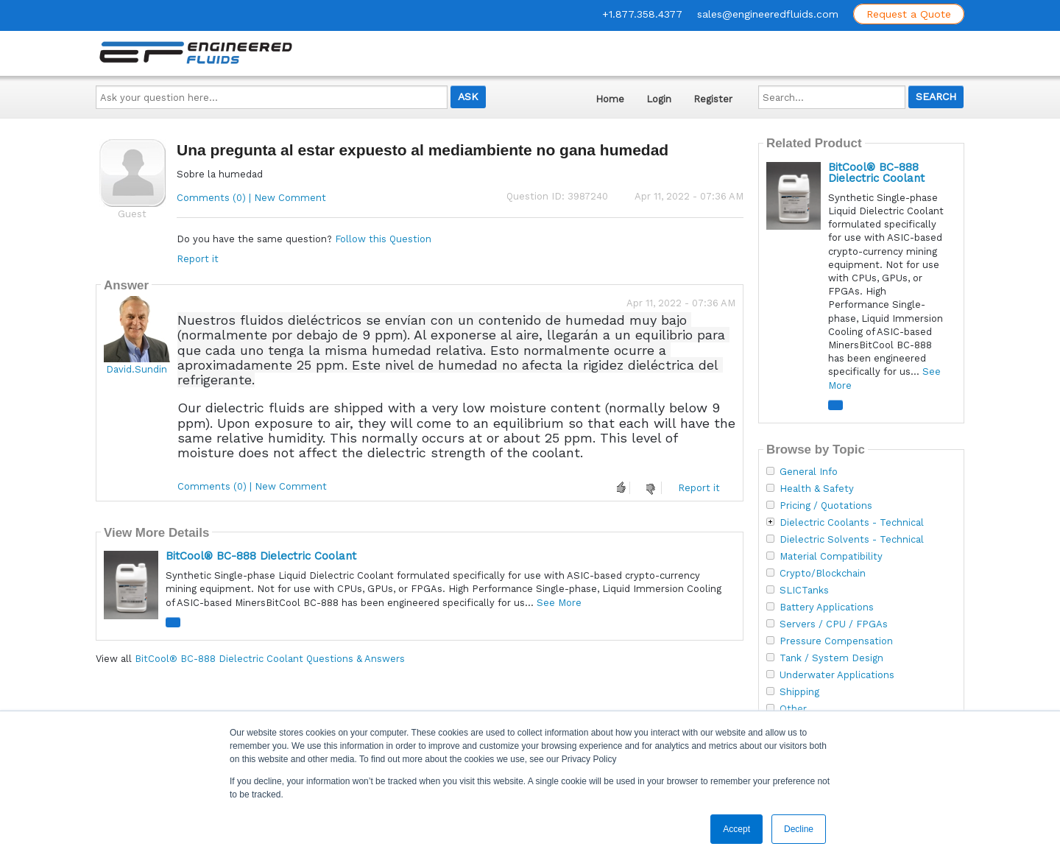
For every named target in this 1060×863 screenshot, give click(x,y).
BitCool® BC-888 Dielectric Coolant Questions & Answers (270, 658)
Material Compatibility (831, 557)
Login (658, 99)
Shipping (799, 692)
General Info (809, 472)
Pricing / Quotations (826, 506)
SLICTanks (804, 590)
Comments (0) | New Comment (251, 197)
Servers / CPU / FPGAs (834, 624)
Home (610, 99)
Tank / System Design (831, 658)
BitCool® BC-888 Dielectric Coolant (261, 556)
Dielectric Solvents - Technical (852, 540)
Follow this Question (383, 238)
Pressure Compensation (836, 641)
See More (559, 602)
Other (793, 709)
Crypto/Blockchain (823, 573)
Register (712, 99)
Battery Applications (827, 607)
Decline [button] (798, 829)
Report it (198, 258)
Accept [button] (736, 829)
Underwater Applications (837, 675)
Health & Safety (817, 489)
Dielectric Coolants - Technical (852, 523)
